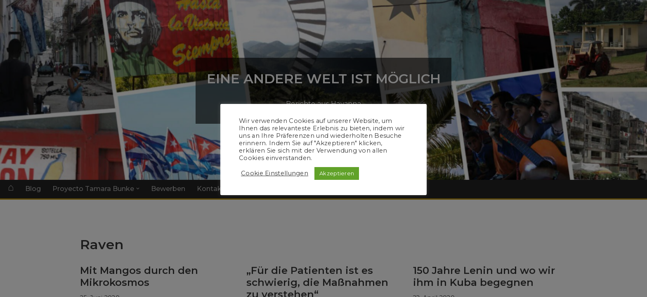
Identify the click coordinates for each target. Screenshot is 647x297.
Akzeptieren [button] (336, 173)
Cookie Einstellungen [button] (274, 173)
